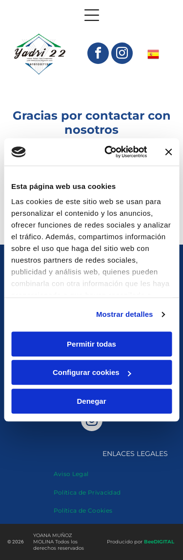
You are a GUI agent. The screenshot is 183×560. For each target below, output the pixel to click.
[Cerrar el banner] (168, 151)
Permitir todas (91, 344)
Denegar (91, 401)
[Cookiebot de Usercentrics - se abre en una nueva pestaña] (109, 152)
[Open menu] (92, 15)
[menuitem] (71, 469)
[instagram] (122, 54)
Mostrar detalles (124, 315)
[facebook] (98, 54)
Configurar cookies (92, 373)
